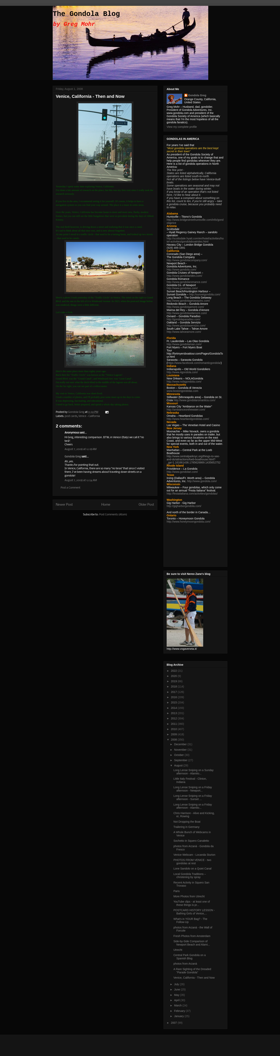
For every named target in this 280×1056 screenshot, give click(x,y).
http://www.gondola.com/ (181, 269)
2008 (174, 739)
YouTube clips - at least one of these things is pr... (191, 903)
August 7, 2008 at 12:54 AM (81, 480)
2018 (174, 686)
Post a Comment (70, 487)
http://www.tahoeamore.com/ (184, 331)
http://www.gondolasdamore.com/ (187, 313)
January (179, 1016)
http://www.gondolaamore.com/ (185, 306)
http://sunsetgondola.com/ (204, 294)
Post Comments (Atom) (113, 514)
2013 (174, 713)
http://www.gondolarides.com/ (184, 275)
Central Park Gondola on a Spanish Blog (189, 957)
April (177, 1000)
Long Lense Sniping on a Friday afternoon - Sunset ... (192, 797)
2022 (174, 670)
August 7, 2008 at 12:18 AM (80, 449)
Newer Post (64, 504)
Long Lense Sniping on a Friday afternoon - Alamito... (192, 806)
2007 (174, 1022)
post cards (71, 416)
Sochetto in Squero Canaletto (191, 840)
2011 (174, 723)
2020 (174, 676)
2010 (174, 729)
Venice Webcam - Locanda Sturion (194, 854)
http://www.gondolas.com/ (182, 288)
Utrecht (177, 949)
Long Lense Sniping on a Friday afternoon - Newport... (192, 789)
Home (105, 504)
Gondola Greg (73, 456)
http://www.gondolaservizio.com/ (186, 325)
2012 (174, 718)
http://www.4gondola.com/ (182, 372)
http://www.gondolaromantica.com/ (194, 400)
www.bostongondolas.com (182, 390)
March (178, 1005)
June (177, 989)
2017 (174, 691)
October (179, 755)
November (180, 749)
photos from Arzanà (185, 963)
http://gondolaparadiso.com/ (183, 319)
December (180, 744)
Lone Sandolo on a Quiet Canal (192, 868)
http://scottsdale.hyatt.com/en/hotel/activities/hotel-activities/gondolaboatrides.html (195, 240)
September (181, 760)
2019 (174, 681)
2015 (174, 702)
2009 (174, 734)
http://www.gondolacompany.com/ (187, 260)
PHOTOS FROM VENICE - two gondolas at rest (192, 861)
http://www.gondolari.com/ (182, 471)
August (178, 765)
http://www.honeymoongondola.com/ (189, 521)
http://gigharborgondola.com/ (184, 506)
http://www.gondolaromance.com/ (187, 282)
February (180, 1010)
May (177, 994)
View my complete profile (182, 126)
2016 (174, 697)
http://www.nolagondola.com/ (184, 381)
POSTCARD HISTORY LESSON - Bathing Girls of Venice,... (194, 912)
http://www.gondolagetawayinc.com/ (188, 300)
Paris (176, 891)
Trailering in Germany (186, 826)
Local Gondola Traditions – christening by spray (189, 875)
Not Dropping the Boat (186, 821)
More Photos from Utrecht (189, 896)
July (177, 984)
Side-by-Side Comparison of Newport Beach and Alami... (191, 943)
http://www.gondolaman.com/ (184, 344)
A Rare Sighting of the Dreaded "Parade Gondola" (192, 971)
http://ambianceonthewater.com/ (186, 409)
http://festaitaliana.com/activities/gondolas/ (192, 493)
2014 (174, 707)
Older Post (146, 504)
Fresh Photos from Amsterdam (191, 936)
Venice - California (89, 416)
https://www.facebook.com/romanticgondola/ (194, 362)
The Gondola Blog (86, 14)
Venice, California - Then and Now (194, 977)
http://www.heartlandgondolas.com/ (188, 418)
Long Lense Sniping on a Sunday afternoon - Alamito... (193, 772)
